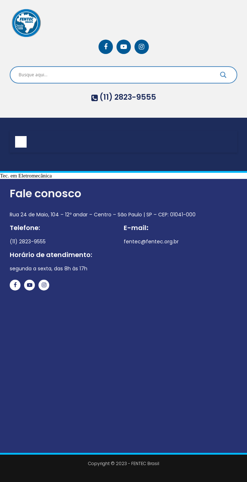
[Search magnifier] (223, 77)
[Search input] (115, 75)
